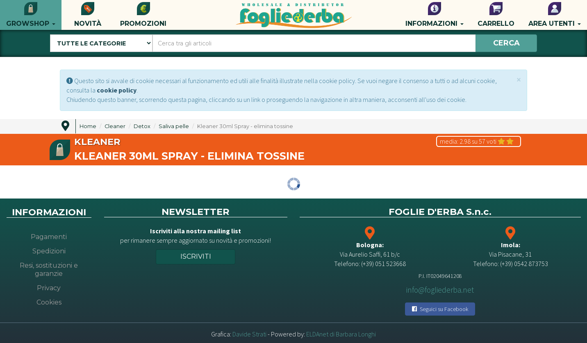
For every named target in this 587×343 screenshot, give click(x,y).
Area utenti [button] (554, 14)
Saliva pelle (174, 126)
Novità (88, 14)
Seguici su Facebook (440, 309)
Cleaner (115, 126)
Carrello (496, 14)
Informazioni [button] (434, 14)
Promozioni (143, 14)
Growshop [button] (30, 14)
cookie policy (117, 90)
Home (88, 126)
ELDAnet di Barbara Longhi (341, 334)
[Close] (518, 79)
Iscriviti (195, 256)
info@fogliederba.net (440, 290)
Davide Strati (249, 334)
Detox (142, 126)
